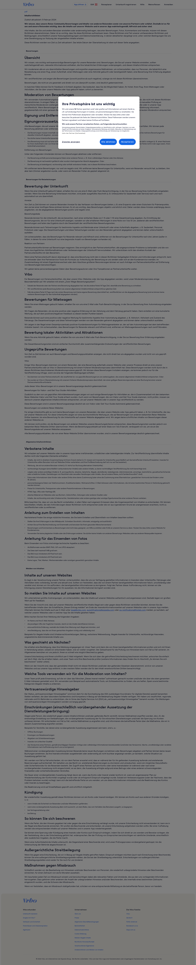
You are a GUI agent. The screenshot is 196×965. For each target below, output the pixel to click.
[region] (99, 123)
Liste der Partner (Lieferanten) (73, 133)
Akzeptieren (127, 142)
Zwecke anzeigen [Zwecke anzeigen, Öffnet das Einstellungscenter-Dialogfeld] (71, 142)
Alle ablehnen (108, 142)
